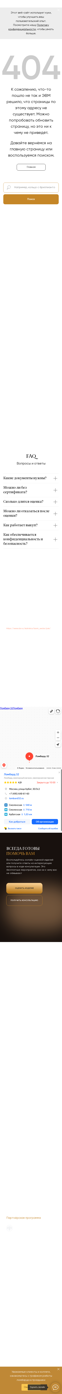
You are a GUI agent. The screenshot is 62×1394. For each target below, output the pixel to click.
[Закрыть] (58, 10)
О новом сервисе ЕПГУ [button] (17, 1249)
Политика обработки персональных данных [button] (27, 1241)
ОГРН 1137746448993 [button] (15, 1253)
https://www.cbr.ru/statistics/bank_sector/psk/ (28, 629)
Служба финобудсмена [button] (17, 1245)
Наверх (51, 1237)
